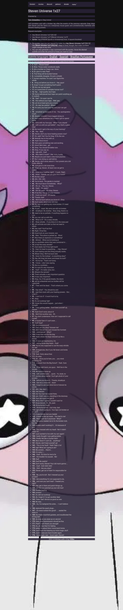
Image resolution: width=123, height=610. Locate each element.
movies (40, 4)
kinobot (32, 4)
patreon (58, 4)
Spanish (63, 56)
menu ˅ (74, 4)
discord (49, 4)
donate (66, 4)
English (53, 56)
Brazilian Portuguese (81, 56)
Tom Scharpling (34, 20)
